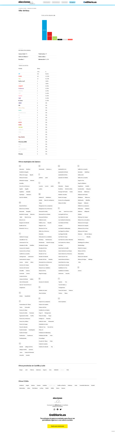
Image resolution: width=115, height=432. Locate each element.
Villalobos (87, 208)
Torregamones (61, 287)
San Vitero (60, 245)
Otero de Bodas (42, 293)
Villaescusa (87, 197)
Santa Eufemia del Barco (63, 259)
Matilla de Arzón (42, 220)
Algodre (31, 174)
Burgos (21, 369)
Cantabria (45, 385)
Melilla (52, 388)
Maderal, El (41, 197)
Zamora (79, 270)
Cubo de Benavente (23, 282)
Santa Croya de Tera (62, 256)
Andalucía (21, 385)
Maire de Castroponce (49, 200)
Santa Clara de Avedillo (63, 248)
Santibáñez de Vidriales (63, 270)
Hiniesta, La (48, 169)
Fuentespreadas (22, 338)
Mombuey (41, 239)
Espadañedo (27, 296)
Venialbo (87, 186)
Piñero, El (41, 329)
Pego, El (40, 313)
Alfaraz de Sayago (23, 174)
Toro (66, 282)
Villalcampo (80, 208)
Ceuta (76, 385)
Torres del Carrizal (62, 290)
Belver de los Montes (24, 208)
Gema (21, 352)
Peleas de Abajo (42, 315)
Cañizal (26, 262)
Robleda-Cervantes (62, 194)
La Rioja (41, 388)
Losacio (46, 186)
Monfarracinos (49, 239)
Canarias (39, 385)
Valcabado (80, 172)
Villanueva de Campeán (83, 225)
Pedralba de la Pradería (44, 310)
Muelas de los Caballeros (44, 267)
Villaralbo (88, 236)
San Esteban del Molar (63, 222)
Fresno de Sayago (23, 324)
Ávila (68, 369)
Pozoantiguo (42, 338)
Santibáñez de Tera (62, 267)
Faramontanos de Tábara (25, 304)
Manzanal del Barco (43, 217)
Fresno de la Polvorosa (24, 318)
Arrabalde (28, 191)
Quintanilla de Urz (62, 169)
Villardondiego (81, 245)
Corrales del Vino (23, 276)
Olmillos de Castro (43, 290)
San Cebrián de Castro (63, 217)
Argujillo (26, 189)
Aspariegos (21, 194)
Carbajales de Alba (23, 245)
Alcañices (28, 169)
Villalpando (86, 211)
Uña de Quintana (62, 301)
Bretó (21, 217)
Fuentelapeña (32, 329)
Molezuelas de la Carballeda (45, 236)
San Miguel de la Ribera (63, 231)
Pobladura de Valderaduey (45, 332)
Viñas (79, 262)
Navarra (63, 388)
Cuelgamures (22, 287)
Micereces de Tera (43, 228)
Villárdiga (90, 259)
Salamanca (38, 369)
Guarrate (28, 355)
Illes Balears (35, 388)
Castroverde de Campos (24, 259)
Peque (49, 315)
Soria (50, 369)
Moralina (50, 259)
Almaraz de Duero (23, 177)
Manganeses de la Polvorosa (45, 208)
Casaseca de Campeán (24, 248)
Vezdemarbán (81, 189)
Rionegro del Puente (63, 191)
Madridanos (48, 197)
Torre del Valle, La (62, 284)
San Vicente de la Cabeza (64, 242)
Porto (51, 335)
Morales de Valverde (43, 256)
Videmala (80, 191)
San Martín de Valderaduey (64, 228)
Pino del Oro (50, 327)
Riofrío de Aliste (68, 189)
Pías (52, 346)
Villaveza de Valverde (82, 256)
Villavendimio (81, 253)
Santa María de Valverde (63, 265)
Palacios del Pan (42, 307)
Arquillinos (21, 191)
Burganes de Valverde (24, 222)
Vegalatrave (80, 186)
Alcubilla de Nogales (23, 172)
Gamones (31, 349)
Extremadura (22, 388)
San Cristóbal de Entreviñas (64, 220)
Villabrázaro (86, 191)
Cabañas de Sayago (23, 236)
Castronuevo (31, 256)
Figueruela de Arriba (23, 315)
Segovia (45, 369)
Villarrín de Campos (82, 248)
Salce (60, 211)
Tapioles (60, 282)
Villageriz (80, 203)
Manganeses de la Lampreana (45, 205)
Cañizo (31, 262)
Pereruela (48, 318)
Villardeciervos (81, 239)
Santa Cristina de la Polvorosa (65, 253)
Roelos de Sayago (62, 197)
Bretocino (32, 214)
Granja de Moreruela (29, 352)
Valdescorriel (81, 174)
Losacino (41, 186)
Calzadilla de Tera (23, 239)
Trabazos (71, 290)
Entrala (21, 296)
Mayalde (49, 222)
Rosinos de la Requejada (64, 200)
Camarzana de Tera (23, 242)
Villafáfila (88, 200)
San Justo (60, 225)
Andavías (32, 180)
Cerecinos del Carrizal (24, 267)
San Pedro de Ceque (62, 236)
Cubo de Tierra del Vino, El (25, 284)
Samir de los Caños (68, 211)
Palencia (32, 369)
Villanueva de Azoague (83, 222)
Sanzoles (67, 273)
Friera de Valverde (23, 327)
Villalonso (80, 211)
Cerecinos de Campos (24, 265)
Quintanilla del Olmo (62, 174)
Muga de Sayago (42, 273)
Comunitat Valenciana (84, 385)
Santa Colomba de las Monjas (65, 251)
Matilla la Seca (42, 222)
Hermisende (41, 169)
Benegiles (28, 211)
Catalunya (70, 385)
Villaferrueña (81, 200)
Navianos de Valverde (44, 282)
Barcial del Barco (23, 205)
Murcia (57, 388)
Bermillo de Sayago (23, 214)
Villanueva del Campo (83, 231)
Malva (40, 203)
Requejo (67, 186)
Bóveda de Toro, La (23, 228)
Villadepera (80, 197)
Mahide (40, 200)
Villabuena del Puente (83, 194)
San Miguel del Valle (62, 234)
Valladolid (56, 369)
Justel (46, 177)
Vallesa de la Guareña (83, 177)
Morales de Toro (42, 253)
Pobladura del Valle (43, 335)
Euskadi (93, 385)
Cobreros (28, 270)
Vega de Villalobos (82, 183)
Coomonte (21, 273)
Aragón (27, 385)
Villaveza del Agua (82, 259)
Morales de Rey (42, 251)
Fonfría (32, 315)
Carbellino (32, 245)
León (26, 369)
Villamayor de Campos (83, 217)
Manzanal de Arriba (43, 211)
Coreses (28, 273)
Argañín (21, 189)
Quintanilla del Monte (63, 172)
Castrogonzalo (22, 256)
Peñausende (51, 321)
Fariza (21, 307)
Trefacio (60, 293)
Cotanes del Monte (23, 279)
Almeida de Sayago (23, 180)
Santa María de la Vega (63, 262)
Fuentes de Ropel (23, 332)
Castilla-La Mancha (61, 385)
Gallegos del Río (23, 349)
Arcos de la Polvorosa (24, 186)
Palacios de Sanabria (43, 304)
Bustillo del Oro (22, 225)
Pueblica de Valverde (43, 346)
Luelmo (40, 189)
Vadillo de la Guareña (82, 169)
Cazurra (21, 262)
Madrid (46, 388)
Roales (71, 191)
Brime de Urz (22, 220)
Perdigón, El (41, 318)
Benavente (21, 211)
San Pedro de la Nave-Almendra (65, 239)
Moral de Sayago (50, 242)
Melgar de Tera (42, 225)
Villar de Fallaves (88, 234)
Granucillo (21, 355)
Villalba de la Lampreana (83, 205)
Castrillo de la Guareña (24, 253)
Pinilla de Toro (42, 327)
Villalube (80, 214)
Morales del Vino (42, 259)
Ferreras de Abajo (23, 310)
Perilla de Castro (42, 321)
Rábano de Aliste (62, 203)
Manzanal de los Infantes (44, 214)
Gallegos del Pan (29, 346)
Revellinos (60, 189)
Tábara (65, 293)
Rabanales (60, 186)
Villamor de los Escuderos (84, 220)
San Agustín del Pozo (63, 214)
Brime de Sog (28, 217)
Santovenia (60, 273)
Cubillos (31, 279)
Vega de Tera (81, 180)
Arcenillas (21, 183)
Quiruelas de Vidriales (63, 177)
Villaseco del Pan (82, 251)
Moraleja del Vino (43, 248)
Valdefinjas (87, 172)
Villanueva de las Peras (83, 228)
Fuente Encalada (23, 329)
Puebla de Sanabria (43, 344)
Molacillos (41, 234)
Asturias (33, 385)
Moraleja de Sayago (43, 245)
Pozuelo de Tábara (43, 341)
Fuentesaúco (22, 335)
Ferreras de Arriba (23, 313)
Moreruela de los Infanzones (45, 262)
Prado (51, 341)
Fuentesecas (30, 335)
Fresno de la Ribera (23, 321)
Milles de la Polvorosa (44, 231)
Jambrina (41, 177)
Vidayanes (88, 189)
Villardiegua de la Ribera (83, 242)
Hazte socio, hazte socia (57, 426)
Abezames (21, 169)
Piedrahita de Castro (43, 324)
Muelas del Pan (42, 270)
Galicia (28, 388)
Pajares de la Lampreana (44, 301)
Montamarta (41, 242)
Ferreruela (31, 313)
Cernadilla (21, 270)
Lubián (52, 186)
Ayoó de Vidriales (23, 197)
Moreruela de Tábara (43, 265)
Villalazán (86, 203)
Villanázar (80, 234)
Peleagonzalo (48, 313)
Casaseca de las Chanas (24, 251)
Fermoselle (27, 307)
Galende (21, 346)
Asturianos (28, 194)
